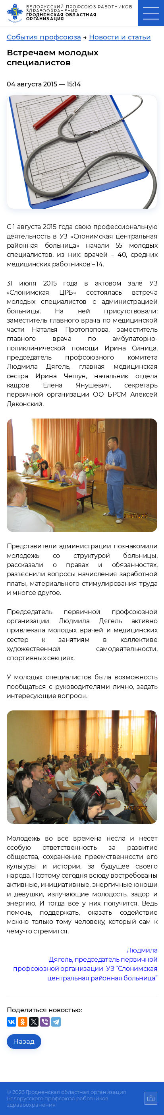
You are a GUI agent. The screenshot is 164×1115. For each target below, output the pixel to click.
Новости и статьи (120, 37)
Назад (24, 1041)
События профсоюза (44, 37)
